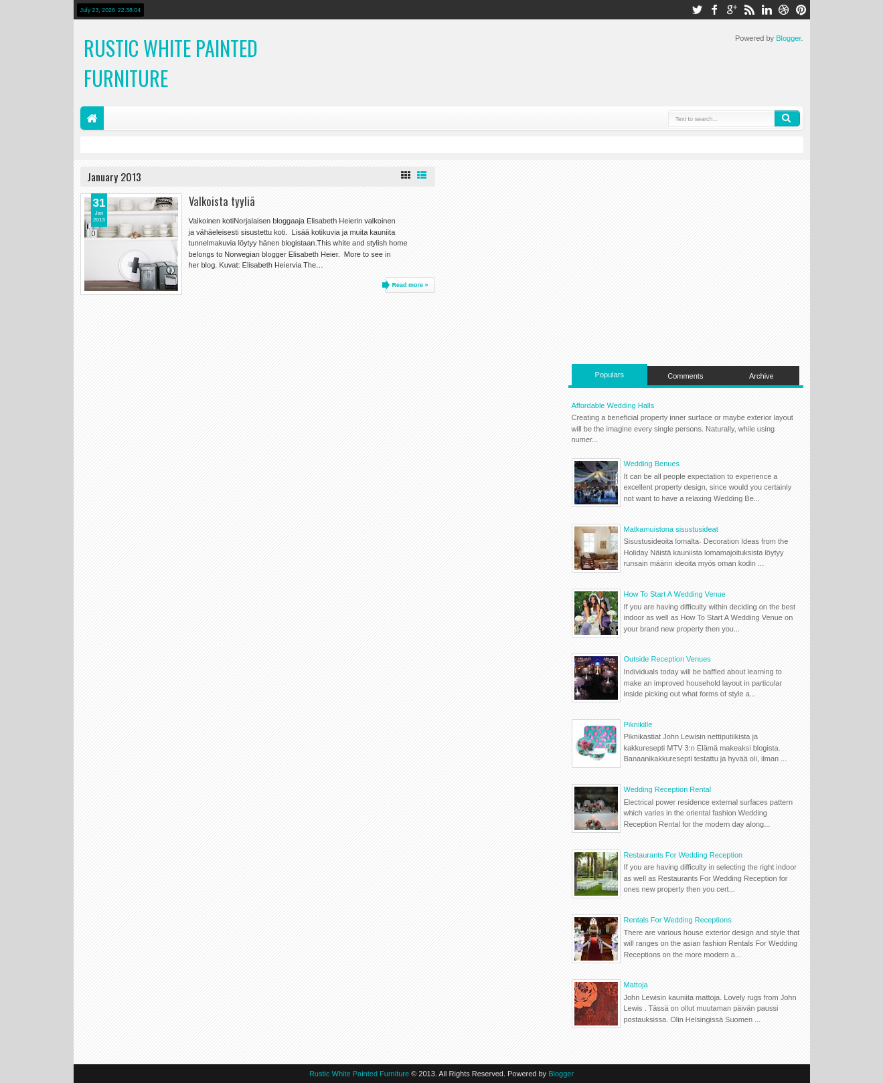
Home (92, 118)
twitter (697, 9)
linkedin (766, 9)
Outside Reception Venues (667, 659)
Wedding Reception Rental (668, 789)
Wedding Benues (652, 464)
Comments (685, 376)
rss (749, 9)
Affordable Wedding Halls (613, 405)
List (421, 175)
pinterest (801, 9)
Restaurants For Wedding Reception (683, 855)
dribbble (784, 9)
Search (787, 118)
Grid (405, 175)
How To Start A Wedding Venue (675, 594)
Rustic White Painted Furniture (359, 1074)
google (731, 9)
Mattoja (636, 985)
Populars (609, 375)
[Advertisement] (686, 260)
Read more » (410, 285)
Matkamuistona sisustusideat (671, 529)
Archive (761, 376)
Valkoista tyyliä (222, 201)
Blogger (788, 38)
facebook (714, 9)
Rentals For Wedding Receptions (678, 920)
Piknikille (638, 724)
